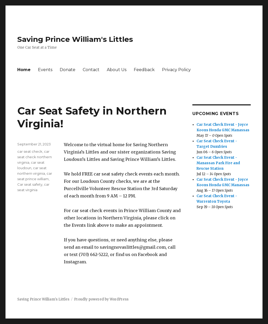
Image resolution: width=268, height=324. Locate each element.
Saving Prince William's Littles (75, 39)
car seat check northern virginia (34, 156)
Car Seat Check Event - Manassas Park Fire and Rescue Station (218, 163)
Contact (91, 69)
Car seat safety (29, 184)
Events (45, 69)
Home (24, 69)
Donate (67, 69)
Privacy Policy (176, 69)
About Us (116, 69)
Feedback (144, 69)
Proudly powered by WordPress (101, 299)
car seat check (29, 151)
